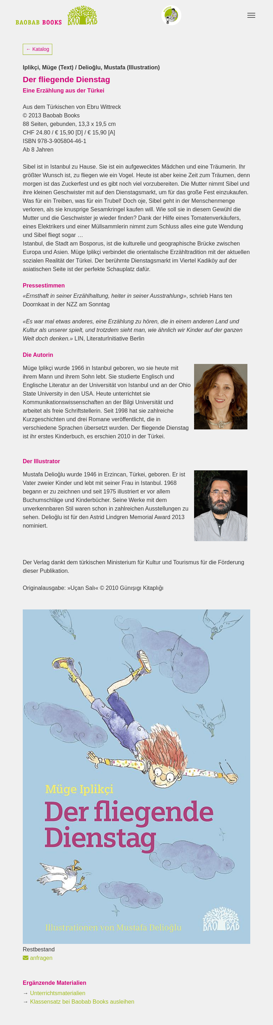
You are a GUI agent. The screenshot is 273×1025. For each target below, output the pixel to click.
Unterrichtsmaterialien (57, 993)
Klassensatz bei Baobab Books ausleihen (82, 1002)
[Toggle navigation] (251, 15)
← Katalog (37, 49)
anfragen (38, 958)
